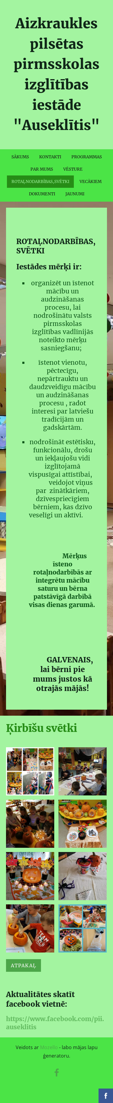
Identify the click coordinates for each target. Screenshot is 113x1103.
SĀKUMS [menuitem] (20, 157)
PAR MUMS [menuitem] (41, 169)
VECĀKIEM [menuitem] (91, 181)
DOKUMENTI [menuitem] (42, 194)
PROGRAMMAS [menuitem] (86, 157)
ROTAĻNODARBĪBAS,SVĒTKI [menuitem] (40, 181)
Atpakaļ (23, 965)
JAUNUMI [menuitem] (74, 194)
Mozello (49, 1047)
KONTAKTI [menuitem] (50, 157)
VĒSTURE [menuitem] (73, 169)
